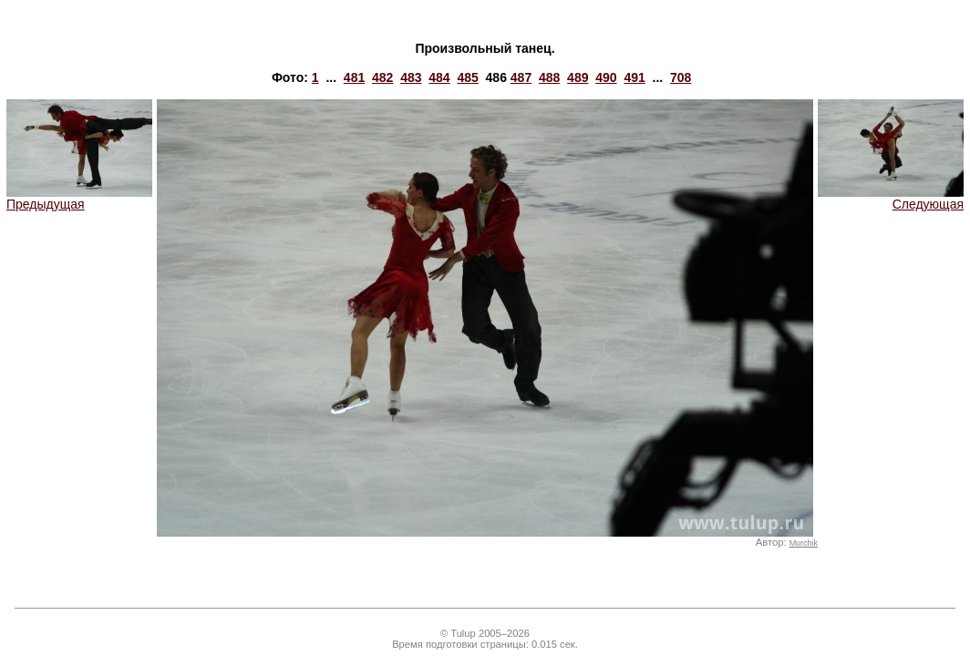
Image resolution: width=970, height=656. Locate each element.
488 (549, 77)
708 (680, 77)
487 (521, 77)
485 (467, 77)
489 (577, 77)
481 (354, 77)
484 (438, 77)
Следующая (891, 198)
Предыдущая (79, 198)
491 (634, 77)
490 (605, 77)
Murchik (803, 543)
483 (410, 77)
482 (382, 77)
